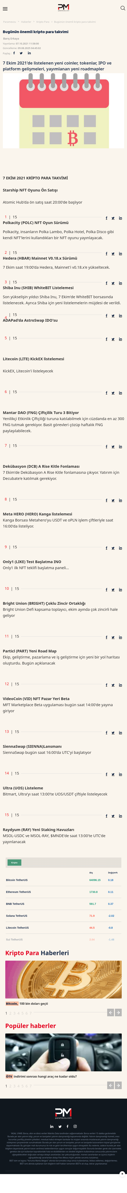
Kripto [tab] (14, 862)
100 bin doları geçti (27, 1004)
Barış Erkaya (11, 38)
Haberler (26, 21)
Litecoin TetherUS (17, 927)
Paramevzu (9, 21)
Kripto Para (42, 21)
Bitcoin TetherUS (17, 880)
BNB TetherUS (15, 903)
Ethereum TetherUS (18, 891)
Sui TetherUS (14, 939)
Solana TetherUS (16, 915)
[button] (110, 1013)
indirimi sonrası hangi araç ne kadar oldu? (41, 1076)
